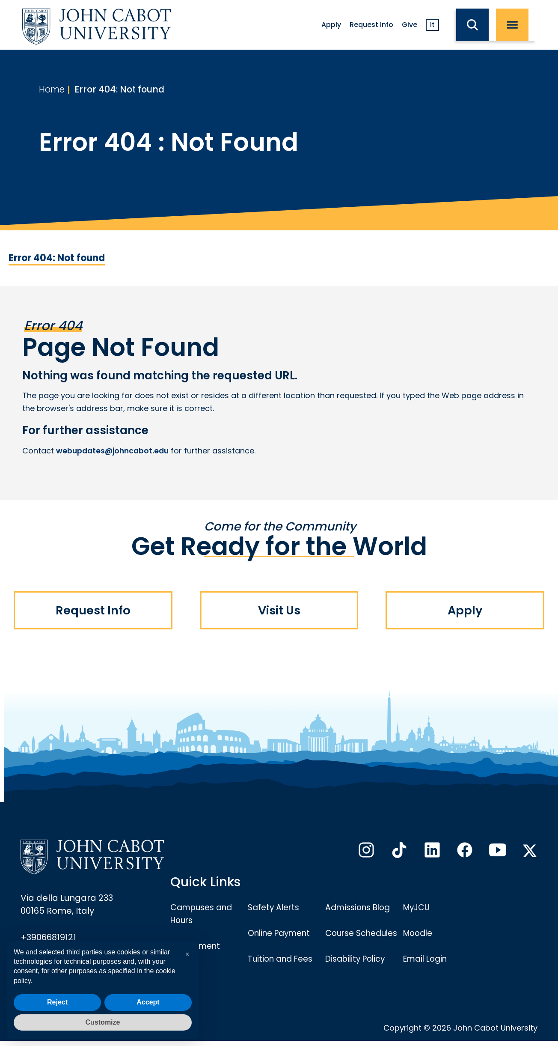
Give (409, 25)
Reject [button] (57, 1002)
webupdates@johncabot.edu (114, 450)
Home (53, 90)
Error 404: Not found (125, 90)
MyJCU (418, 909)
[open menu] (516, 25)
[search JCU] (476, 25)
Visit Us (279, 612)
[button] (187, 954)
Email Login (427, 961)
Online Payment (282, 935)
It (432, 25)
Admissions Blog (360, 909)
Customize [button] (103, 1022)
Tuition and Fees (283, 961)
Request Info (371, 25)
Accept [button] (148, 1002)
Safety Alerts (275, 909)
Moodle (419, 935)
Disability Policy (357, 974)
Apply (331, 25)
